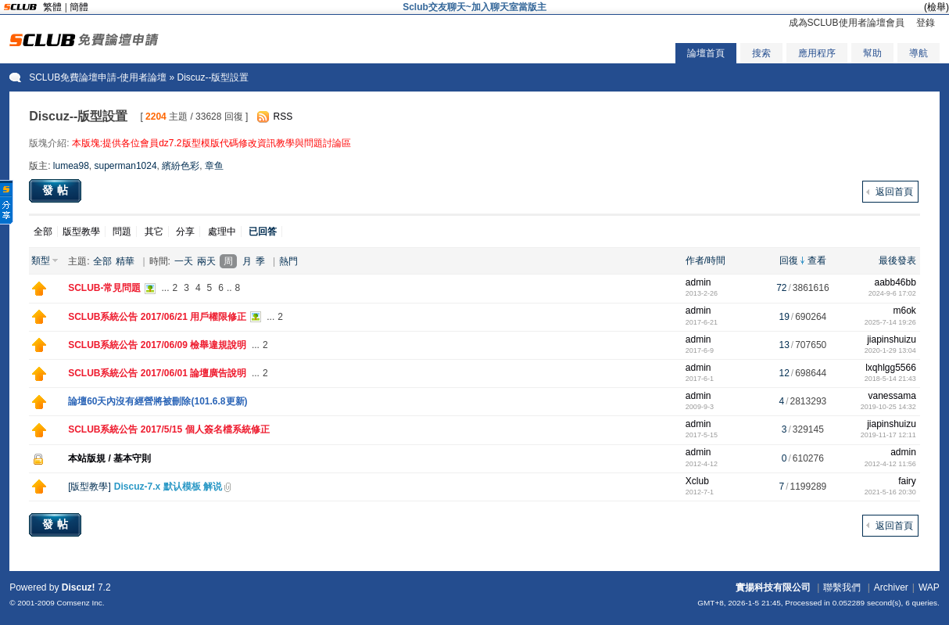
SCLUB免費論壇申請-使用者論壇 (98, 77)
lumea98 (71, 165)
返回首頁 (894, 191)
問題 (122, 231)
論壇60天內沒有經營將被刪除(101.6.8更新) (157, 401)
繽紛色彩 (180, 165)
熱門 (288, 261)
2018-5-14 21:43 (890, 379)
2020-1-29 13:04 (890, 350)
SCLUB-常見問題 (104, 287)
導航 (918, 53)
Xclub (697, 481)
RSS (282, 116)
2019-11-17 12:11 (888, 435)
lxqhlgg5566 (890, 367)
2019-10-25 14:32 (888, 407)
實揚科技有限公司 (773, 587)
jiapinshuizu (891, 339)
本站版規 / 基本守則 (109, 458)
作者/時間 (705, 260)
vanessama (891, 395)
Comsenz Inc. (81, 602)
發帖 (57, 190)
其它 (154, 231)
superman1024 (126, 165)
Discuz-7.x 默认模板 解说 (168, 486)
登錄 (925, 22)
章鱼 (214, 165)
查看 (817, 260)
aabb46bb (894, 282)
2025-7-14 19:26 (890, 322)
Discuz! (78, 587)
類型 (40, 260)
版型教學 (81, 231)
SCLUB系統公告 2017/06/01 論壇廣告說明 (157, 373)
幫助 (872, 53)
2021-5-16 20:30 (890, 492)
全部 (43, 231)
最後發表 (897, 260)
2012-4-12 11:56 (890, 464)
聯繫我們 (842, 587)
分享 (185, 231)
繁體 (52, 7)
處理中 (222, 231)
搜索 (761, 53)
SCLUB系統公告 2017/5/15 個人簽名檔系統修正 (168, 429)
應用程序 (817, 53)
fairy (907, 481)
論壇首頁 (706, 53)
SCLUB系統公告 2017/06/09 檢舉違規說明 (157, 344)
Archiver (891, 587)
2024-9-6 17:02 (892, 293)
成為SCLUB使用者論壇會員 (846, 22)
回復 (788, 260)
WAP (929, 587)
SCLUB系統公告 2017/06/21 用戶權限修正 (157, 316)
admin (698, 282)
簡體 (79, 7)
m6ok (904, 310)
